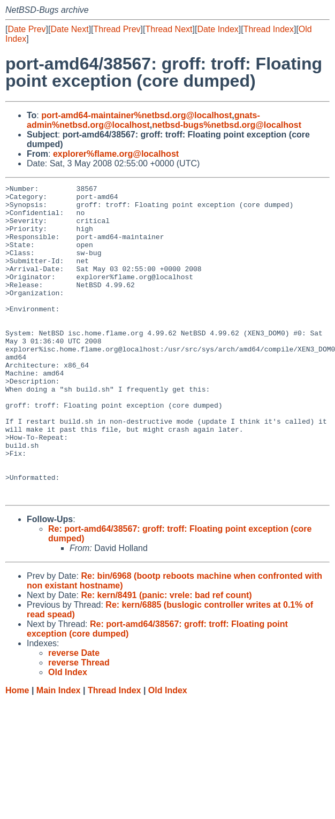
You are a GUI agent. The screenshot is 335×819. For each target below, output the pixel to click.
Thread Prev (117, 29)
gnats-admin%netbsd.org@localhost (143, 120)
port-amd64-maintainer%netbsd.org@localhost (136, 115)
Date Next (69, 29)
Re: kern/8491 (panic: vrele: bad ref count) (166, 657)
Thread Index (268, 29)
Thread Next (168, 29)
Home (17, 752)
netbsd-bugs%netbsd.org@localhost (226, 124)
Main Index (58, 752)
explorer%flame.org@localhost (116, 153)
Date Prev (26, 29)
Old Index (167, 752)
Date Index (217, 29)
